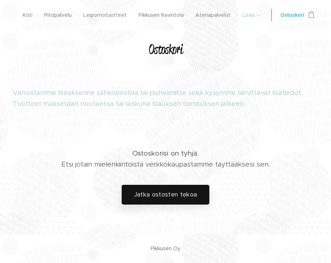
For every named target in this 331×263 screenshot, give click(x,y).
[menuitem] (29, 15)
